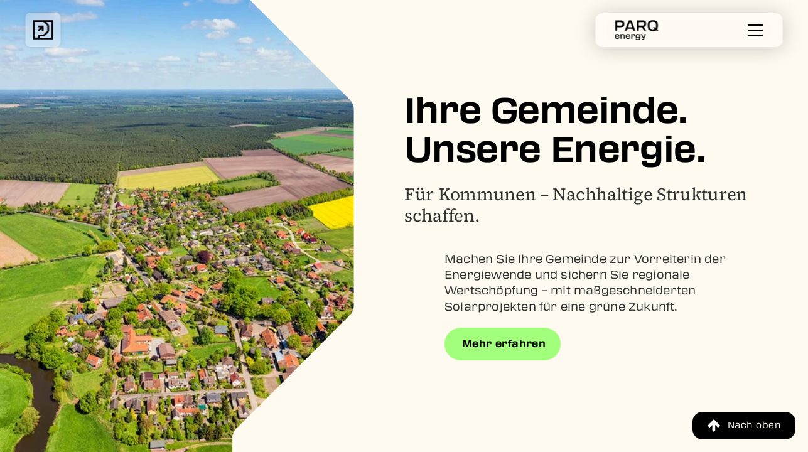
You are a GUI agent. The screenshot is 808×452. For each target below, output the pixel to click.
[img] (43, 30)
